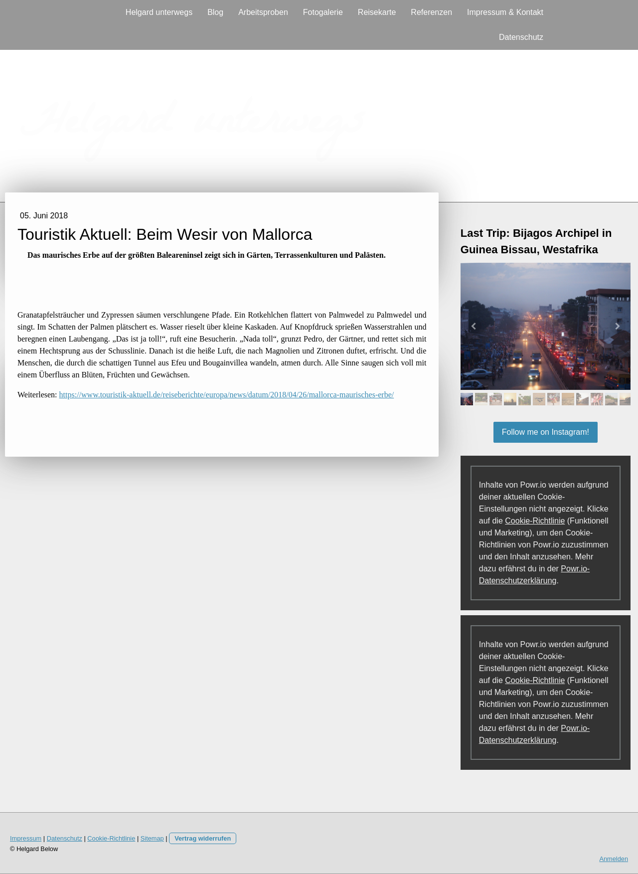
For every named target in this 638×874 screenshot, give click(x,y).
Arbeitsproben (263, 12)
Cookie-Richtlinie (535, 521)
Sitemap (152, 838)
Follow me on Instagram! (545, 432)
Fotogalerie (323, 12)
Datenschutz (521, 37)
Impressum (25, 838)
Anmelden (613, 859)
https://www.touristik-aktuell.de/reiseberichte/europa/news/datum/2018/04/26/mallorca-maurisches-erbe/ (226, 394)
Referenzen (431, 12)
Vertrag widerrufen (202, 838)
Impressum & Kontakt (505, 12)
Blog (215, 12)
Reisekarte (377, 12)
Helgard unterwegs (159, 12)
